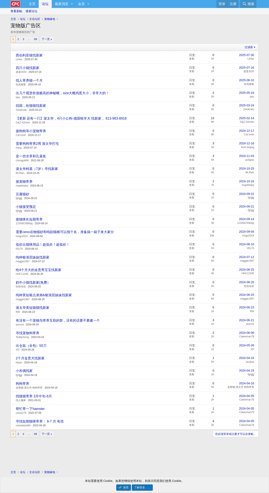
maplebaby (22, 185)
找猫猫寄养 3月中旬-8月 (34, 396)
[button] (72, 4)
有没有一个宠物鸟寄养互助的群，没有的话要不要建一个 (58, 320)
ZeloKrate (21, 109)
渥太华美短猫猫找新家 (32, 307)
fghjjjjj (19, 198)
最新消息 (61, 4)
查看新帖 (16, 11)
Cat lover (21, 135)
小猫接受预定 (26, 207)
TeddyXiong (22, 337)
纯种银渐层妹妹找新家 (32, 257)
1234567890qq (24, 223)
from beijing (247, 147)
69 (35, 39)
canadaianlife (23, 425)
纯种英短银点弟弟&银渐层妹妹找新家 (44, 295)
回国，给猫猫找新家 (31, 105)
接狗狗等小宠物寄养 (31, 131)
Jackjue (249, 361)
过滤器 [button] (249, 47)
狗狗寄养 (22, 383)
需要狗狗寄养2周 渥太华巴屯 (37, 143)
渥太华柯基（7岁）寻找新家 (37, 169)
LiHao (19, 59)
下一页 (46, 39)
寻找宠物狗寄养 (27, 333)
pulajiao (249, 159)
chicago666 (22, 160)
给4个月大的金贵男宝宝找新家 (38, 270)
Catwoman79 (246, 336)
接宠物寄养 (24, 181)
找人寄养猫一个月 (29, 80)
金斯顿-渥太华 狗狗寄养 (29, 387)
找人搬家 (21, 400)
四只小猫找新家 (27, 68)
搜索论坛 (31, 11)
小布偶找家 (24, 371)
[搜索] (248, 4)
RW (18, 311)
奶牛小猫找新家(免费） (33, 282)
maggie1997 (23, 261)
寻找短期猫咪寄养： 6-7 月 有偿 (40, 421)
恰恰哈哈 (21, 286)
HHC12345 (22, 274)
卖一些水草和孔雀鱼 (31, 156)
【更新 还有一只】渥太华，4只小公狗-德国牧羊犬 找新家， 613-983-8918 (71, 118)
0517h (19, 248)
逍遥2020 (21, 71)
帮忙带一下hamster (30, 409)
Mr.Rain (20, 173)
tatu (18, 97)
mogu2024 (22, 236)
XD (17, 349)
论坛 (45, 4)
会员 (81, 4)
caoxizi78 (21, 412)
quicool (20, 324)
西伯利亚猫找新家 (29, 55)
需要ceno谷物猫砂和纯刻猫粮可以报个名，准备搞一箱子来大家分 (65, 232)
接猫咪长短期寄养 (29, 219)
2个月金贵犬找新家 (30, 358)
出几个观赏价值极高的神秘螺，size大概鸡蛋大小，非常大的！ (62, 93)
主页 (32, 4)
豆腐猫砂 (22, 194)
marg (18, 147)
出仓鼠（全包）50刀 (31, 345)
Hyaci (19, 362)
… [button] (29, 39)
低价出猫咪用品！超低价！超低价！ (43, 244)
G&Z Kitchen (23, 122)
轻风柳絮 (21, 84)
